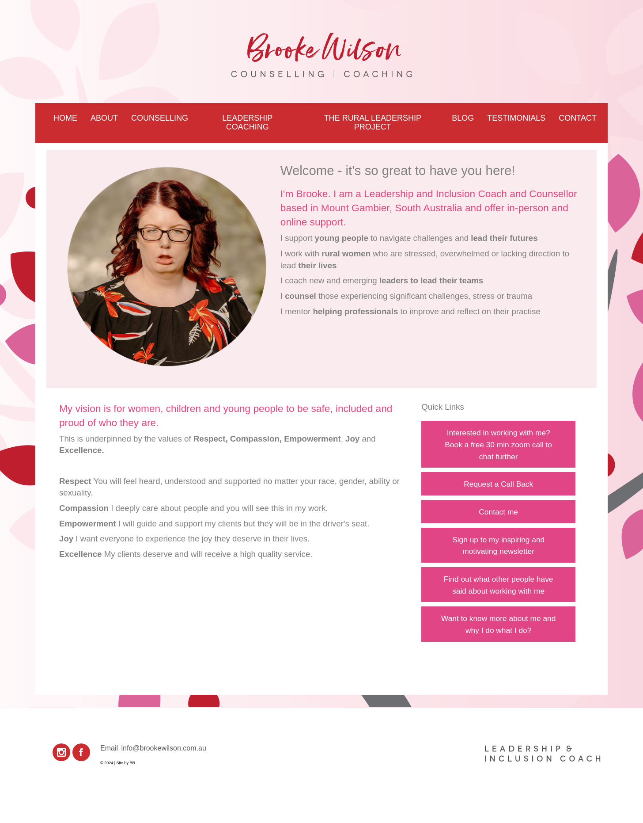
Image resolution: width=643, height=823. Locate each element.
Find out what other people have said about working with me (498, 585)
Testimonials (516, 118)
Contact (578, 118)
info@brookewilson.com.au (163, 748)
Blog (463, 118)
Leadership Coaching (247, 122)
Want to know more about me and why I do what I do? (498, 624)
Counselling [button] (159, 118)
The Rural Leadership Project (372, 122)
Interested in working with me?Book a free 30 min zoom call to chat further (498, 444)
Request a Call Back (498, 484)
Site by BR (126, 763)
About (104, 118)
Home (65, 118)
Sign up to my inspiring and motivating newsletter (498, 545)
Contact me (498, 511)
